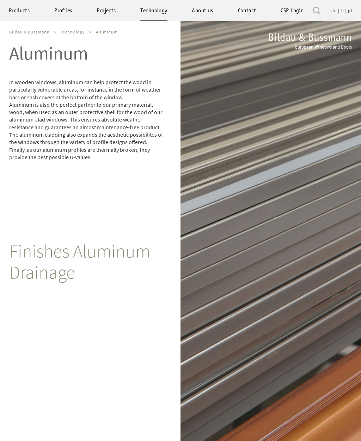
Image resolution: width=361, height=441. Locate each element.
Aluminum (107, 32)
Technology (153, 10)
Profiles (63, 10)
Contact (247, 10)
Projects (106, 10)
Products (19, 10)
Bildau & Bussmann (310, 40)
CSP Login (292, 10)
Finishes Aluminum (79, 251)
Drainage (42, 272)
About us (202, 10)
